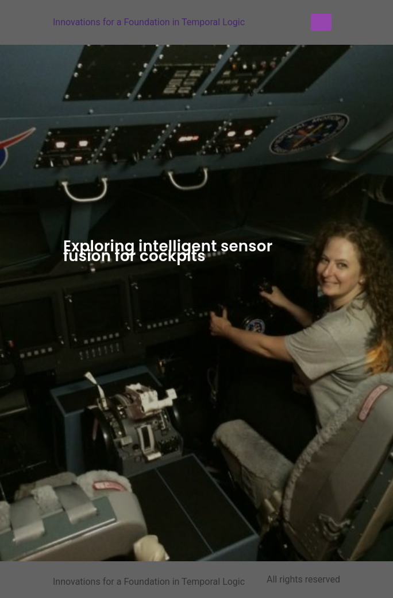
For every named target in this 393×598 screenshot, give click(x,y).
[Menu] (321, 22)
